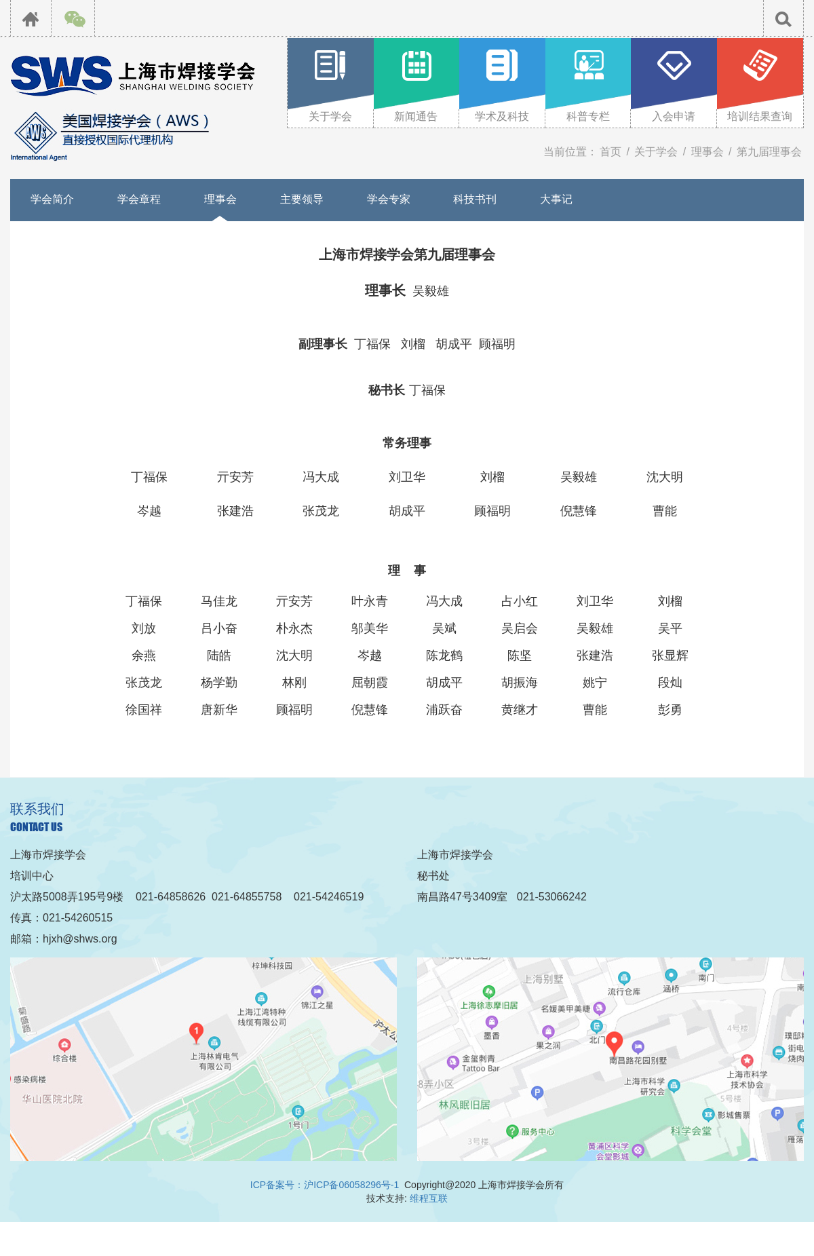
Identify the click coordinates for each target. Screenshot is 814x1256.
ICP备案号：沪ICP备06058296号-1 (324, 1184)
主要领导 (302, 199)
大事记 (556, 199)
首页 (610, 151)
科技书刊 (475, 199)
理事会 (707, 151)
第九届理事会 (769, 151)
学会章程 (139, 199)
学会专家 (388, 199)
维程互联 (429, 1198)
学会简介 (52, 199)
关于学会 (656, 151)
